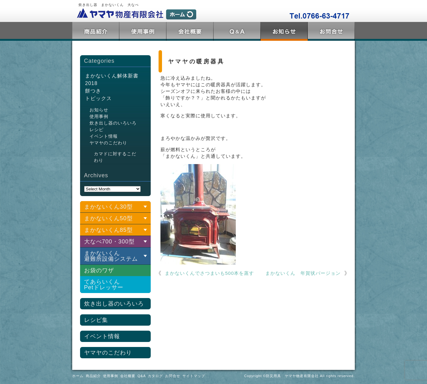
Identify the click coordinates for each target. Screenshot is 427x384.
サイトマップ (193, 376)
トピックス (284, 31)
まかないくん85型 (108, 230)
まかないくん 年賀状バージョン (303, 273)
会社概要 (190, 31)
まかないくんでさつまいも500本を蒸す (209, 273)
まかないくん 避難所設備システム (111, 256)
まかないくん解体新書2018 (111, 79)
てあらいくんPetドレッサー (103, 284)
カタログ (155, 376)
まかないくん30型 (108, 207)
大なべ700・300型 (109, 241)
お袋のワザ (99, 270)
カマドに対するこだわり (115, 157)
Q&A (237, 31)
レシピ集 (96, 320)
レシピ (96, 129)
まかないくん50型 (108, 218)
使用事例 (142, 31)
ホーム (78, 376)
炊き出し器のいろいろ (113, 122)
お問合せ (331, 31)
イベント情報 (103, 136)
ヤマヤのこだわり (108, 142)
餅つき (93, 90)
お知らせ (98, 109)
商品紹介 (95, 31)
